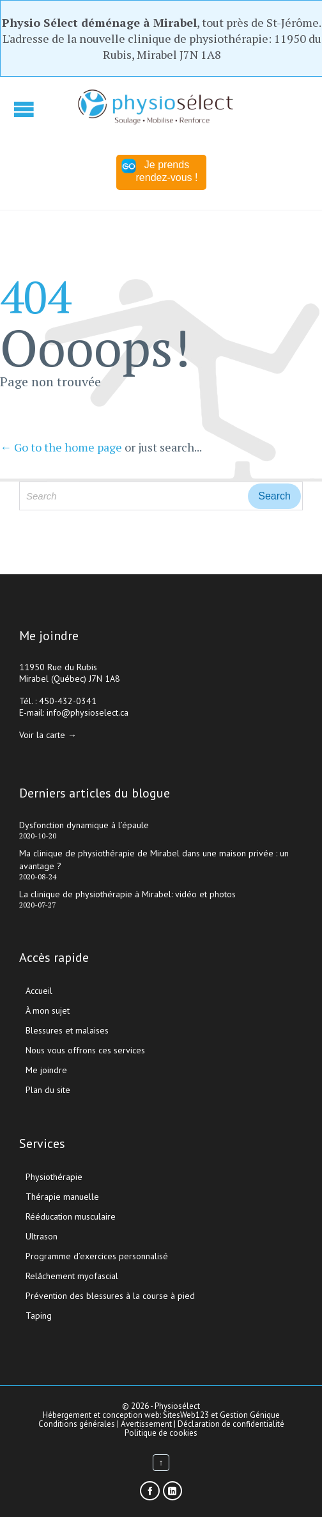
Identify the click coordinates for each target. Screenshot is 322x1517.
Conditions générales (77, 1424)
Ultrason (41, 1236)
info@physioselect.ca (87, 712)
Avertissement (146, 1424)
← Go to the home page (61, 447)
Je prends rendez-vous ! (159, 171)
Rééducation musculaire (71, 1216)
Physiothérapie (54, 1177)
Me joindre (46, 1070)
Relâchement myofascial (72, 1276)
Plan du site (48, 1090)
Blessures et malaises (67, 1030)
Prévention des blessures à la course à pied (110, 1295)
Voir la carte (42, 735)
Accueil (39, 990)
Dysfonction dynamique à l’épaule (84, 825)
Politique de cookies (161, 1432)
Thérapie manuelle (62, 1196)
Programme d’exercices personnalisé (97, 1256)
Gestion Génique (250, 1415)
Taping (39, 1315)
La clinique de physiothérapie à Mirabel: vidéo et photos (127, 894)
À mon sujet (48, 1010)
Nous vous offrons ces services (85, 1050)
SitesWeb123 (186, 1415)
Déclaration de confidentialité (231, 1424)
